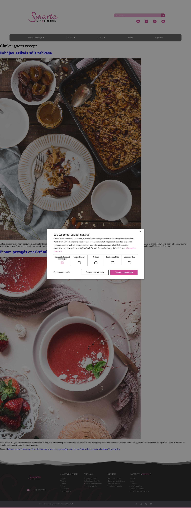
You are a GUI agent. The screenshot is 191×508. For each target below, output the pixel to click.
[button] (61, 272)
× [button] (140, 231)
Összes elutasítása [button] (94, 272)
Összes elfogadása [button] (123, 272)
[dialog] (95, 254)
